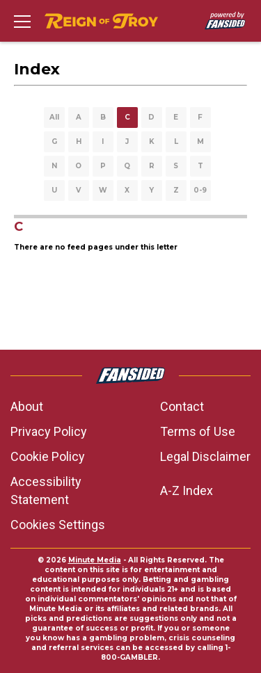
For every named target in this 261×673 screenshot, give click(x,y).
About (26, 406)
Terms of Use (197, 431)
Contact (182, 406)
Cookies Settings (57, 524)
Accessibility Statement (45, 490)
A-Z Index (186, 490)
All (54, 117)
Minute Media (94, 560)
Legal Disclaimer (205, 456)
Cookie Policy (47, 456)
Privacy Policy (48, 431)
